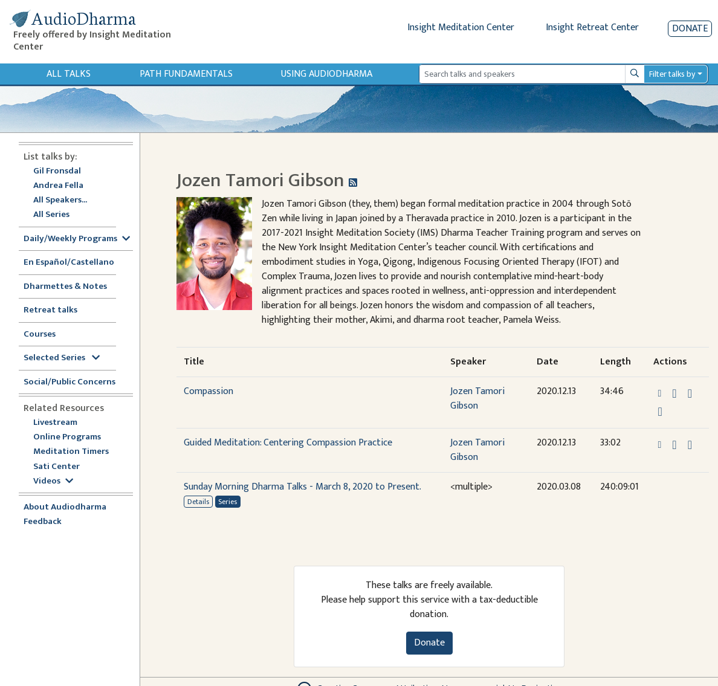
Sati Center (56, 467)
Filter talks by (672, 74)
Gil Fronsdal (57, 171)
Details (198, 502)
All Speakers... (60, 200)
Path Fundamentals (186, 74)
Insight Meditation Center (460, 27)
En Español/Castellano (69, 263)
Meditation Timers (71, 452)
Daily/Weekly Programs (77, 239)
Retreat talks (50, 310)
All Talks (69, 74)
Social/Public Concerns (69, 382)
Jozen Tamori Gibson (477, 398)
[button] (660, 393)
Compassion (208, 391)
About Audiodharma (65, 507)
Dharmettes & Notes (65, 287)
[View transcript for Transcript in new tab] (659, 411)
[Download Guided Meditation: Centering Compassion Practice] (674, 445)
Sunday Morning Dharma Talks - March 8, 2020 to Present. (302, 487)
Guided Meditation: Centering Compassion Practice (288, 443)
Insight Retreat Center (592, 27)
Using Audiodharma (326, 74)
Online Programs (67, 437)
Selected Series (62, 358)
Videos (53, 481)
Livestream (55, 423)
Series (227, 502)
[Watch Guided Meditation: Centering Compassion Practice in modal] (690, 445)
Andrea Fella (58, 186)
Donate (690, 29)
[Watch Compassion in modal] (690, 393)
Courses (40, 334)
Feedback (43, 522)
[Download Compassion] (674, 393)
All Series (51, 215)
